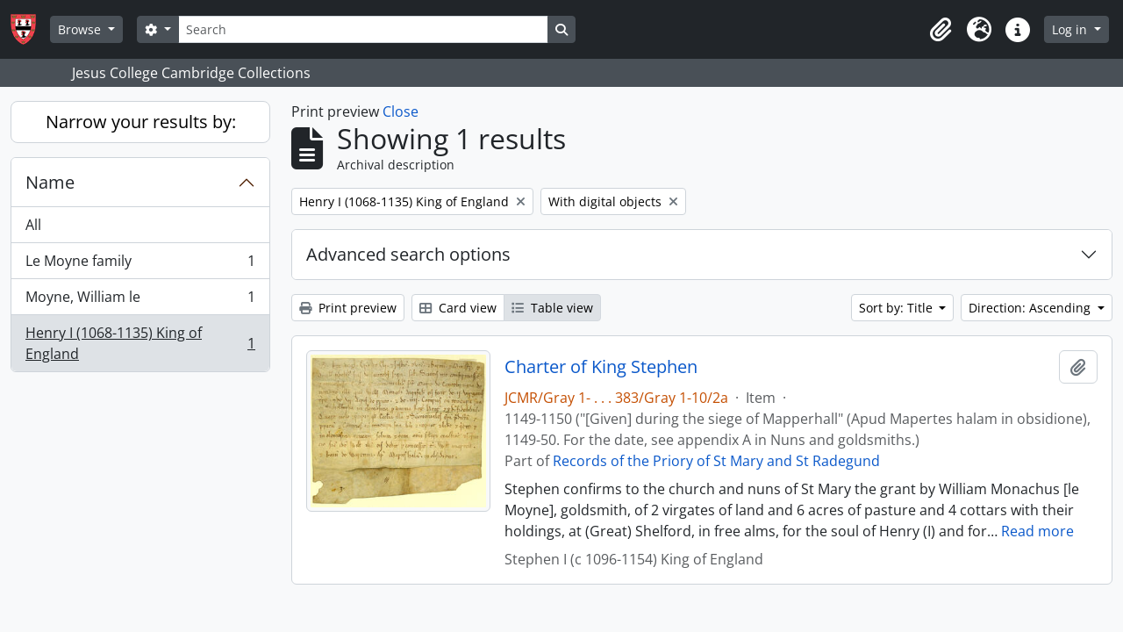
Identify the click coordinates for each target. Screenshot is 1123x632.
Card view (458, 307)
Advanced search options (408, 254)
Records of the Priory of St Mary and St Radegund (716, 460)
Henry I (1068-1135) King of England (140, 343)
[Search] (363, 29)
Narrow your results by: (141, 121)
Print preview (348, 307)
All (33, 224)
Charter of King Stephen (600, 366)
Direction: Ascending (1031, 307)
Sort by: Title (897, 307)
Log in (1071, 29)
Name (50, 182)
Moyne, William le (140, 300)
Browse (81, 29)
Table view (552, 307)
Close (400, 111)
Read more (1037, 531)
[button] (940, 30)
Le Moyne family (140, 264)
